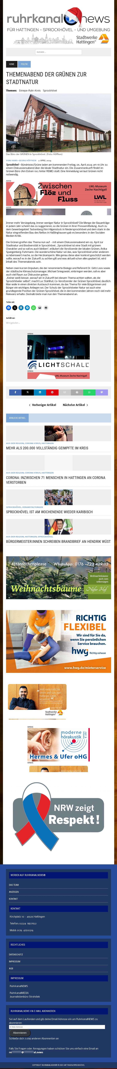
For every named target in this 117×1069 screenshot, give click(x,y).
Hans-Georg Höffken (24, 161)
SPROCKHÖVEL (13, 508)
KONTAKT (13, 899)
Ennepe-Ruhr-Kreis (30, 91)
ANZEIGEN (14, 892)
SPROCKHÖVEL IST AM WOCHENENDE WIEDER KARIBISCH (49, 512)
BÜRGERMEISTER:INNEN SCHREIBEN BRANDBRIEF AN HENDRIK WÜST (58, 542)
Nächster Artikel (75, 405)
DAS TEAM (14, 885)
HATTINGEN (47, 444)
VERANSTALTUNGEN (32, 508)
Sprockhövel (50, 91)
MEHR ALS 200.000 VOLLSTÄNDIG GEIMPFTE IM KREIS (47, 448)
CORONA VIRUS (33, 444)
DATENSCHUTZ (16, 955)
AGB (11, 969)
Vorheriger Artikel (42, 405)
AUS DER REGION (15, 444)
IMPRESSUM (14, 962)
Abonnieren (19, 1033)
